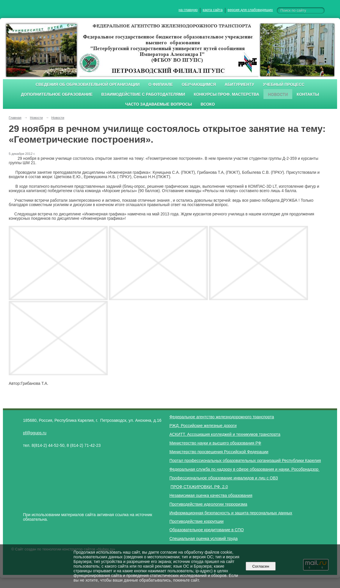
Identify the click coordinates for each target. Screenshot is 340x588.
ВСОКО (208, 104)
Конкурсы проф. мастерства (226, 94)
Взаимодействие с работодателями (143, 94)
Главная (15, 117)
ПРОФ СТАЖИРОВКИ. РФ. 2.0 (199, 486)
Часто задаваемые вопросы (158, 104)
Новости (278, 94)
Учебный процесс (283, 84)
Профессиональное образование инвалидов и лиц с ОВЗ (223, 478)
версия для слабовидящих (250, 10)
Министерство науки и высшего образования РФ (215, 443)
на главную (188, 10)
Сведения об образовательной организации (88, 84)
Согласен (260, 566)
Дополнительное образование (57, 94)
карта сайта (213, 10)
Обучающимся (199, 84)
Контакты (308, 94)
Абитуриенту (239, 84)
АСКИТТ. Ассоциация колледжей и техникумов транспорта (224, 434)
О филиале (160, 84)
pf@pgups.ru (34, 433)
